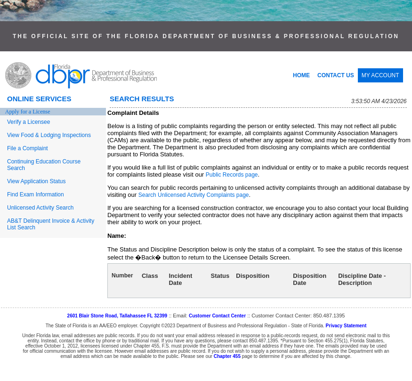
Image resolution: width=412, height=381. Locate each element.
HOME (301, 75)
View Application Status (36, 181)
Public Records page (232, 174)
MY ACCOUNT (380, 75)
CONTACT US (335, 75)
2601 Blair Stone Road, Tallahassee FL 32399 (117, 315)
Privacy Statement (346, 325)
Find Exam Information (35, 194)
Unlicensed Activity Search (40, 207)
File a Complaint (27, 148)
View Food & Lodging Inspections (49, 135)
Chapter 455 (227, 356)
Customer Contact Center (217, 315)
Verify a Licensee (28, 122)
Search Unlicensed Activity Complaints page (193, 195)
